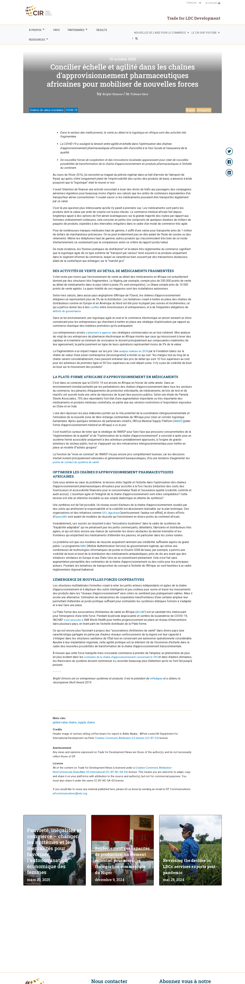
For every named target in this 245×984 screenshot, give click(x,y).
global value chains (65, 722)
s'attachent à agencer (98, 332)
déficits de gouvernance (67, 311)
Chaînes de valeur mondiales (46, 110)
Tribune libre (139, 94)
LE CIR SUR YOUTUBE (204, 32)
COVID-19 (71, 110)
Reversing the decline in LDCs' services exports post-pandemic (190, 866)
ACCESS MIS (212, 3)
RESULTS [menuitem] (102, 30)
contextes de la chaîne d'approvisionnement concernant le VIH (121, 657)
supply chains (86, 722)
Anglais (190, 110)
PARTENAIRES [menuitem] (76, 30)
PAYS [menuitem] (56, 30)
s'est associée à (73, 620)
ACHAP (140, 612)
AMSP (177, 421)
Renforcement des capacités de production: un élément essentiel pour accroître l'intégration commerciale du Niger (122, 860)
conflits (94, 307)
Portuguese (204, 110)
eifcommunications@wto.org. (70, 793)
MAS (83, 546)
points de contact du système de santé (76, 462)
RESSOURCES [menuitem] (37, 39)
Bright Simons (112, 94)
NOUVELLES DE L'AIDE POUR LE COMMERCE (160, 32)
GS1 (104, 512)
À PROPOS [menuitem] (35, 30)
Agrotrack (114, 512)
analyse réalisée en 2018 (133, 351)
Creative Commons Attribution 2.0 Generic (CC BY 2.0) (127, 738)
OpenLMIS (61, 516)
